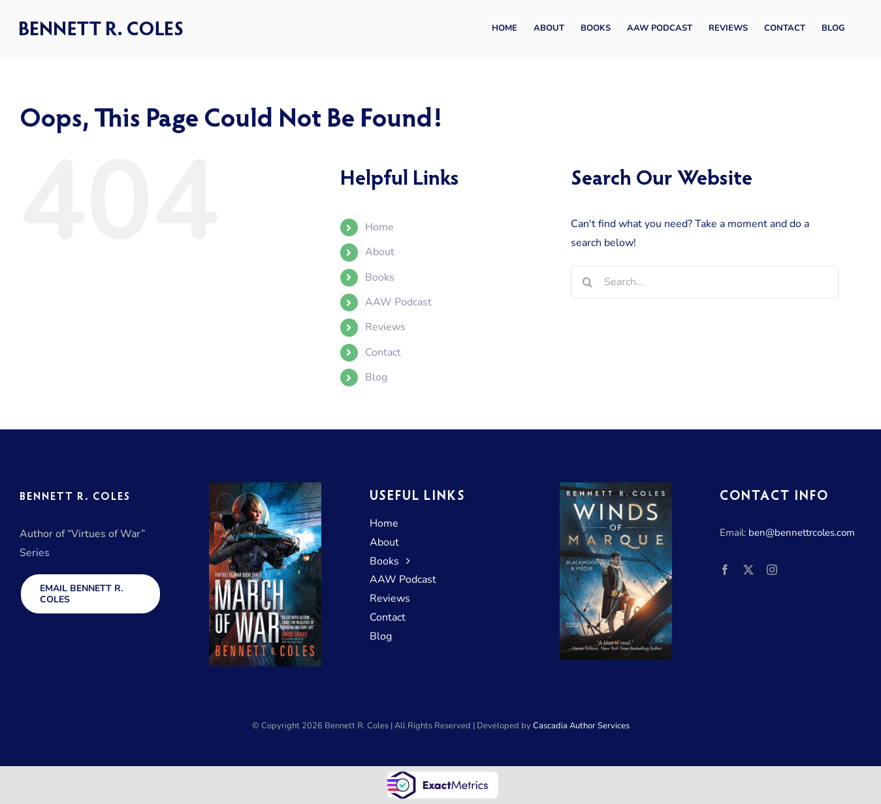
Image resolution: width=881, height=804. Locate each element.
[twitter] (748, 569)
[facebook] (725, 569)
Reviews (385, 327)
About (379, 252)
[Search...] (705, 282)
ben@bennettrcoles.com (801, 532)
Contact (383, 352)
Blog (376, 377)
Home (379, 227)
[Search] (587, 282)
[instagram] (772, 569)
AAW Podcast (398, 302)
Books (379, 277)
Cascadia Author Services (581, 726)
